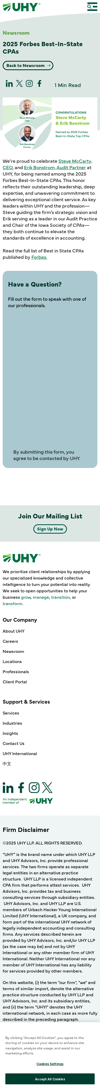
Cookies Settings (50, 1080)
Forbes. (39, 256)
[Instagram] (29, 85)
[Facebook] (39, 85)
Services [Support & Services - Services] (11, 713)
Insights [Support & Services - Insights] (10, 733)
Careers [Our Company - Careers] (10, 641)
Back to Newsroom (26, 65)
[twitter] (19, 85)
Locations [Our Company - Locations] (12, 661)
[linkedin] (9, 85)
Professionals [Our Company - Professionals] (16, 671)
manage (41, 597)
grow (26, 597)
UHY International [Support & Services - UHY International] (20, 753)
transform (12, 603)
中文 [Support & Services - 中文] (7, 763)
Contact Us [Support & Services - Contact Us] (14, 743)
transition (60, 597)
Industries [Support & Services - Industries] (12, 723)
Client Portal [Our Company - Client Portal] (15, 681)
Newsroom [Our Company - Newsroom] (13, 651)
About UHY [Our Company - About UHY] (14, 631)
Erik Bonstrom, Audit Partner (55, 167)
